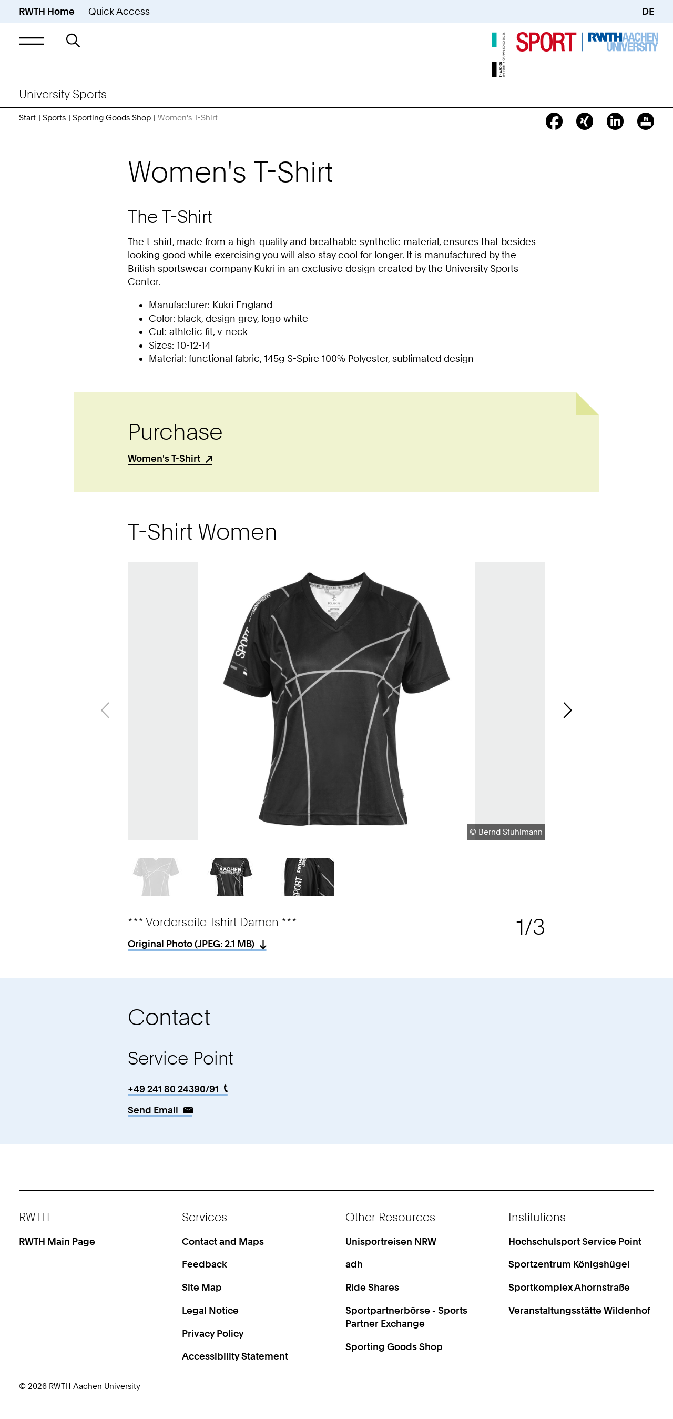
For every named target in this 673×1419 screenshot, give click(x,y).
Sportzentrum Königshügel (569, 1264)
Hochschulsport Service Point (574, 1241)
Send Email (153, 1110)
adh (354, 1264)
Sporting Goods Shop (112, 118)
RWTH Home (47, 11)
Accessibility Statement (235, 1356)
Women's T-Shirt (164, 458)
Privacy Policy (213, 1333)
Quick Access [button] (119, 11)
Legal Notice (210, 1310)
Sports (54, 118)
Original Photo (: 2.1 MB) (191, 943)
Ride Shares (372, 1287)
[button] (31, 41)
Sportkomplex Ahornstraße (569, 1287)
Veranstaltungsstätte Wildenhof (579, 1310)
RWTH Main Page (57, 1241)
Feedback (204, 1264)
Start (27, 118)
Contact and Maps (223, 1241)
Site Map (202, 1287)
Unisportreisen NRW (390, 1241)
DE (648, 11)
